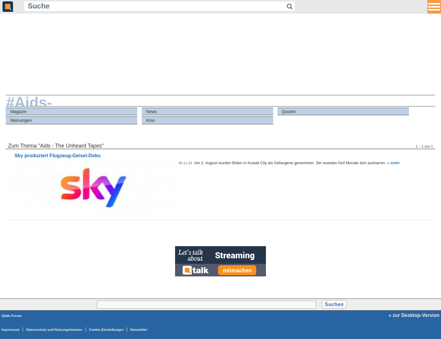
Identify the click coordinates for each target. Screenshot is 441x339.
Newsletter (139, 329)
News (151, 111)
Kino (150, 120)
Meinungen (21, 120)
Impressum (11, 329)
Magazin (18, 111)
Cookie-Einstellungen (106, 329)
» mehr (393, 163)
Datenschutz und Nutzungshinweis (54, 329)
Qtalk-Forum (12, 316)
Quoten (289, 111)
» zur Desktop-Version (414, 315)
